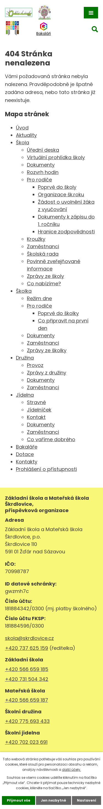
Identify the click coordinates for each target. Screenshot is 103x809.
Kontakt (36, 417)
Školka (24, 291)
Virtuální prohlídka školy (56, 157)
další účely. (71, 769)
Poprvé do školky (58, 313)
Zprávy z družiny (46, 372)
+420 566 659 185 (26, 669)
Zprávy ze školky (46, 350)
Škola (22, 142)
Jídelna (25, 394)
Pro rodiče (39, 179)
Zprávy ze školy (45, 276)
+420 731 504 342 (26, 679)
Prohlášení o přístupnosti (46, 469)
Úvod (22, 127)
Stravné (36, 402)
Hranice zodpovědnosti (66, 231)
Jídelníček (39, 409)
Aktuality (26, 135)
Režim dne (39, 298)
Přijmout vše (18, 800)
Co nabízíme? (44, 283)
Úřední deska (43, 150)
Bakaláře (26, 446)
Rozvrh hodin (43, 172)
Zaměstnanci (43, 246)
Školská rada (43, 253)
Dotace (25, 454)
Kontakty (26, 461)
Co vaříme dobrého (51, 439)
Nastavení (86, 800)
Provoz (35, 365)
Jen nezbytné (53, 800)
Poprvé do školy (57, 187)
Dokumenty (41, 164)
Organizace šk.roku (61, 194)
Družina (25, 357)
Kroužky (36, 239)
